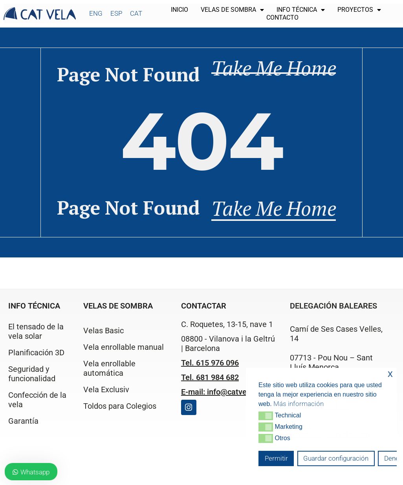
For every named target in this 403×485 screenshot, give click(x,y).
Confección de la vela (37, 399)
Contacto (282, 17)
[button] (265, 416)
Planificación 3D (36, 352)
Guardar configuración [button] (335, 458)
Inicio (179, 9)
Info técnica (301, 10)
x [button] (390, 373)
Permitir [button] (276, 458)
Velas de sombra (232, 10)
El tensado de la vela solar (36, 331)
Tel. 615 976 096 (210, 362)
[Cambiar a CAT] (136, 13)
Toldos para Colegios (119, 406)
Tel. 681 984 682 (210, 377)
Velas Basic (103, 330)
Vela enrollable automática (109, 368)
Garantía (23, 421)
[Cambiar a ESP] (116, 13)
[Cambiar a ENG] (95, 13)
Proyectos (359, 10)
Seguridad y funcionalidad (31, 373)
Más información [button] (298, 404)
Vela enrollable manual (123, 347)
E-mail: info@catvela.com (225, 392)
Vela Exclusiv (106, 389)
